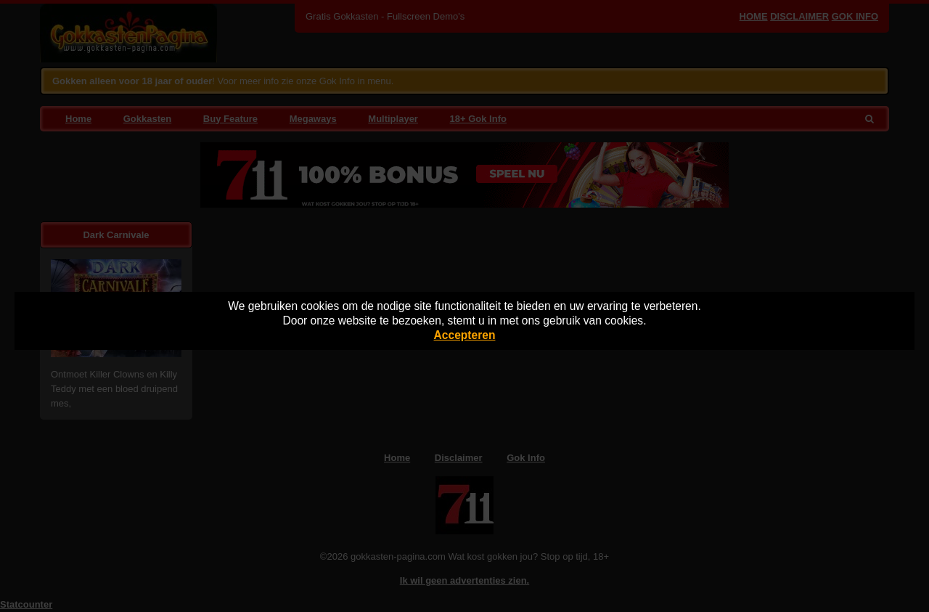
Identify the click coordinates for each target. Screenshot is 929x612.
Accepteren (465, 335)
